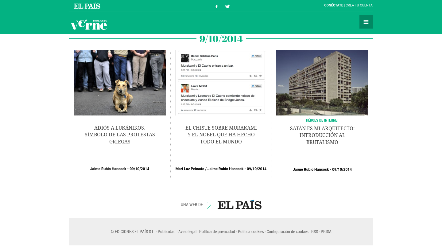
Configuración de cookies (287, 231)
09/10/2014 (139, 169)
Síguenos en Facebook (216, 5)
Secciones (366, 22)
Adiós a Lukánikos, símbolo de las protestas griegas (120, 135)
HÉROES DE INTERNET (322, 120)
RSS (314, 231)
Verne (88, 24)
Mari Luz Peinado (190, 169)
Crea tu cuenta (359, 5)
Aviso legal (187, 231)
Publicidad (167, 231)
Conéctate (333, 5)
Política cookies (251, 231)
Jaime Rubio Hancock (108, 169)
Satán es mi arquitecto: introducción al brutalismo (322, 135)
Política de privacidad (217, 231)
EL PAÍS (240, 204)
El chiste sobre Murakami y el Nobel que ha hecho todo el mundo (221, 135)
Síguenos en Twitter (227, 5)
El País (88, 5)
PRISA (326, 231)
